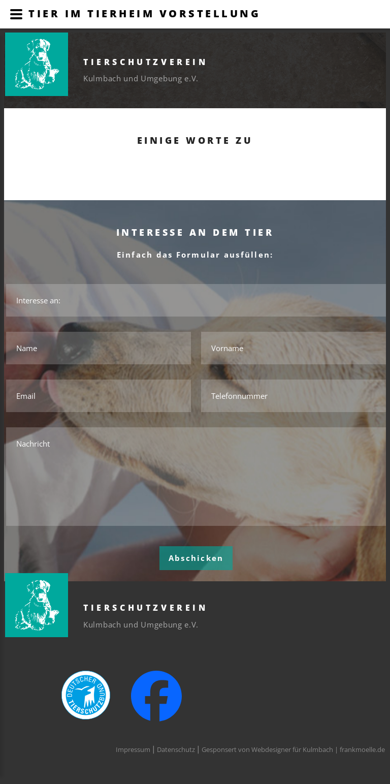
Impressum (133, 749)
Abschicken (196, 558)
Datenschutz (176, 749)
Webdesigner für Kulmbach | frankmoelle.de (318, 749)
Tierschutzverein (145, 62)
